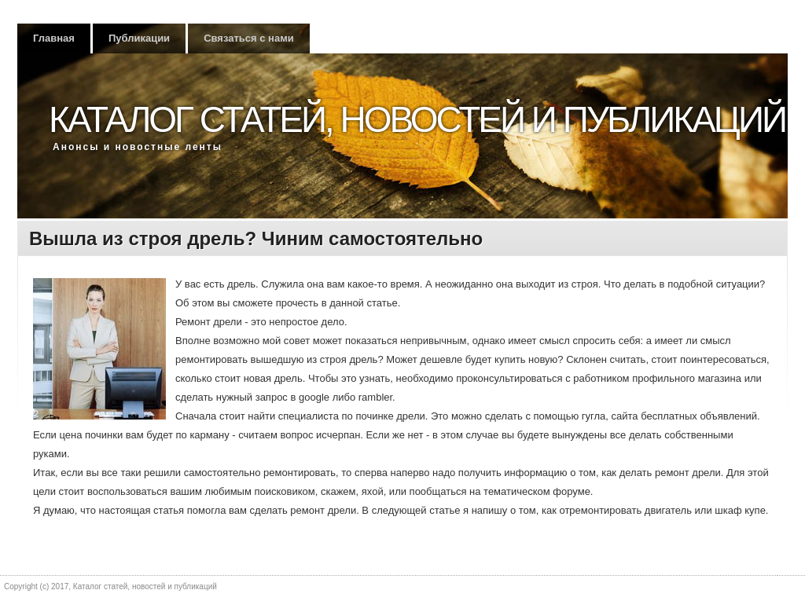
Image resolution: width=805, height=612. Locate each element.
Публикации (139, 38)
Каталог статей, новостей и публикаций (417, 119)
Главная (54, 38)
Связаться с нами (249, 38)
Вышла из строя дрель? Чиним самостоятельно (256, 238)
